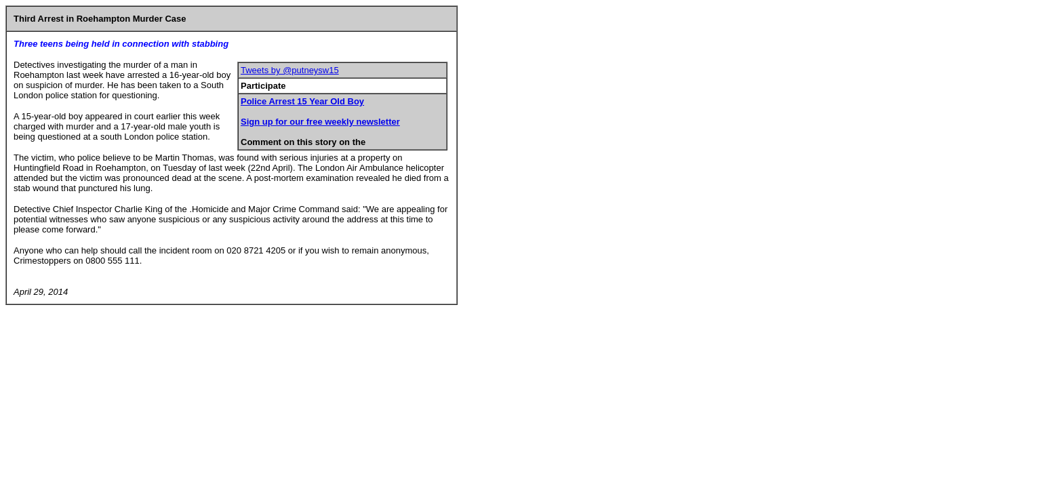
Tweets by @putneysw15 (290, 70)
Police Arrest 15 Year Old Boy (302, 101)
